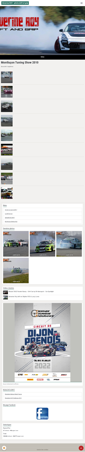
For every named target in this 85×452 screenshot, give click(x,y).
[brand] (15, 3)
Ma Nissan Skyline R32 (11, 221)
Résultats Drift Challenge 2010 (13, 398)
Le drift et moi (8, 213)
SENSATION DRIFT (10, 217)
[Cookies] (4, 448)
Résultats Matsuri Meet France (13, 394)
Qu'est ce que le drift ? (11, 210)
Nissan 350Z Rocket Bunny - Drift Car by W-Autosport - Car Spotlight (31, 291)
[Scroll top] (81, 448)
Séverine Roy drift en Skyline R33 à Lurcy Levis (24, 296)
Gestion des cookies (42, 449)
